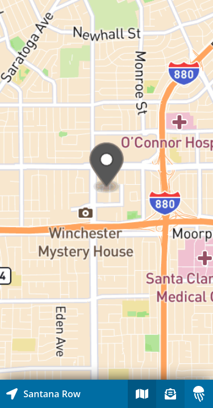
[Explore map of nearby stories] (106, 190)
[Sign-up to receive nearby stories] (170, 394)
